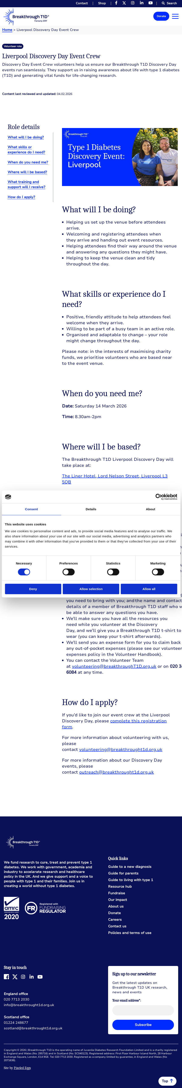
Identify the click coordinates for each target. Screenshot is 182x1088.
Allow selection (91, 589)
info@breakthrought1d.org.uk (29, 1005)
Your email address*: (126, 1000)
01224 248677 (16, 1022)
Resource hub (120, 887)
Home (7, 30)
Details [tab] (91, 509)
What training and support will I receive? (26, 184)
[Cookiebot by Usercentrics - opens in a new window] (158, 497)
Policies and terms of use (129, 933)
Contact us (117, 926)
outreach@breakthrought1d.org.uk (116, 772)
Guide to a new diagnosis (129, 867)
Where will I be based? (27, 172)
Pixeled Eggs (22, 1068)
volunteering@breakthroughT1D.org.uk (114, 666)
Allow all (148, 589)
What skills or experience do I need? (26, 150)
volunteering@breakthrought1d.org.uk (120, 749)
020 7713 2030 (16, 999)
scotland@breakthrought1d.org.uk (33, 1028)
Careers (115, 920)
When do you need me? (28, 162)
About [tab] (150, 509)
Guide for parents (123, 873)
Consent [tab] (31, 509)
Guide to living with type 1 (130, 880)
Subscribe (143, 1025)
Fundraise (116, 893)
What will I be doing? (26, 137)
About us (116, 907)
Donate (161, 16)
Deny (33, 589)
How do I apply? (21, 197)
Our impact (117, 900)
